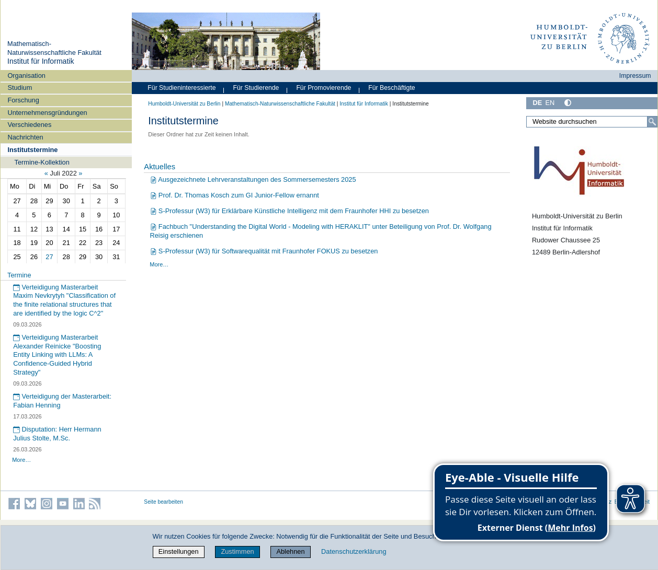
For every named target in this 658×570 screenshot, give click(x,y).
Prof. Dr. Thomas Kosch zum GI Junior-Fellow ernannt (234, 195)
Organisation (26, 75)
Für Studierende (256, 87)
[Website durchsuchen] (591, 121)
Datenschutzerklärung (353, 551)
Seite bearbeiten (163, 502)
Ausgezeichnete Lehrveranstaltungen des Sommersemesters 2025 (253, 179)
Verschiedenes (29, 125)
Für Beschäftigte (391, 87)
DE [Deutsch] (537, 103)
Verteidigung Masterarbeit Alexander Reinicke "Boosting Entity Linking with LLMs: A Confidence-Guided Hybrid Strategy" (57, 354)
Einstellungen (178, 551)
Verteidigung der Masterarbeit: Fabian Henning (62, 400)
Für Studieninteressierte (181, 87)
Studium (19, 87)
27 (49, 257)
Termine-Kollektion (42, 162)
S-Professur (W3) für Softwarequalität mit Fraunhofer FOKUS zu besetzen (264, 251)
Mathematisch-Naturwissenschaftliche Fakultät (54, 48)
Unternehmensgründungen (47, 113)
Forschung (23, 100)
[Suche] (652, 121)
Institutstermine (32, 150)
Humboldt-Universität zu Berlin (184, 104)
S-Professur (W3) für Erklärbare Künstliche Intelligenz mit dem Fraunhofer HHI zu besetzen (289, 211)
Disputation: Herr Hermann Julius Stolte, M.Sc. (57, 433)
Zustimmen (237, 551)
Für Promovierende (323, 87)
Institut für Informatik (40, 61)
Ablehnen (290, 551)
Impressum (635, 75)
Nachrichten (25, 137)
